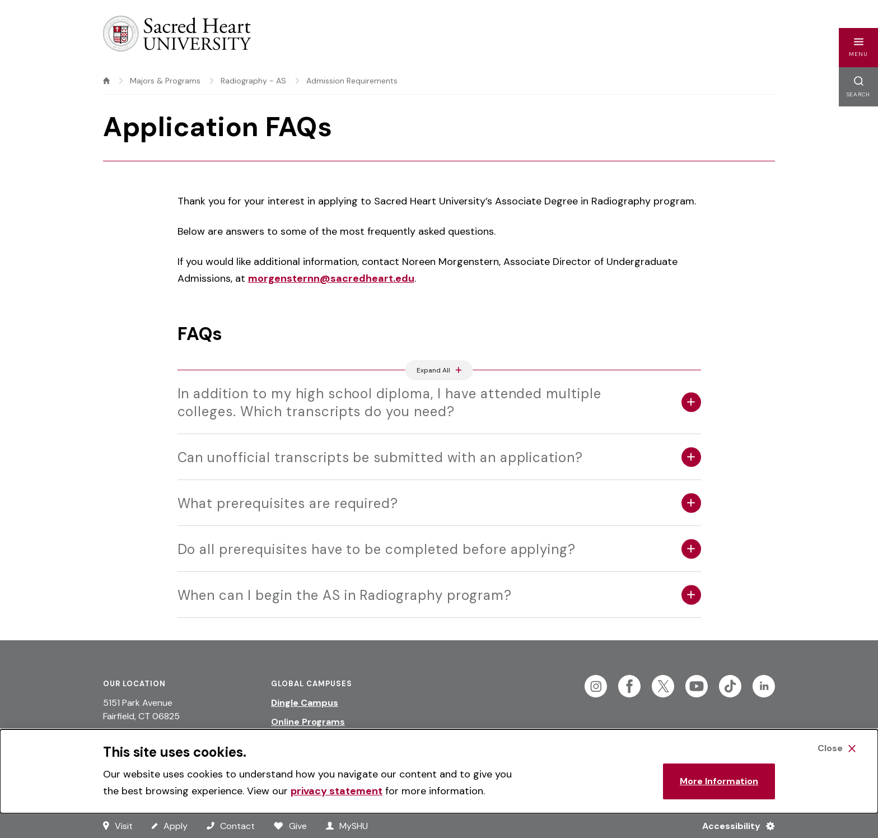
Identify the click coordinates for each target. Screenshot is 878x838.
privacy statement (336, 791)
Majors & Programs (165, 81)
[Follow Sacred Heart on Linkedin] (763, 686)
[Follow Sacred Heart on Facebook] (629, 686)
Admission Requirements (352, 81)
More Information (719, 781)
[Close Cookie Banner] (837, 748)
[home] (106, 80)
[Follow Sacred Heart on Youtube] (696, 686)
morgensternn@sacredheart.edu (331, 278)
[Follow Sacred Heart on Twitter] (663, 686)
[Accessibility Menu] (734, 825)
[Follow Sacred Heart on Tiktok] (730, 686)
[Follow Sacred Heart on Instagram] (595, 686)
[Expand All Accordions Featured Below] (439, 370)
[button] (858, 47)
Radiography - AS (253, 81)
